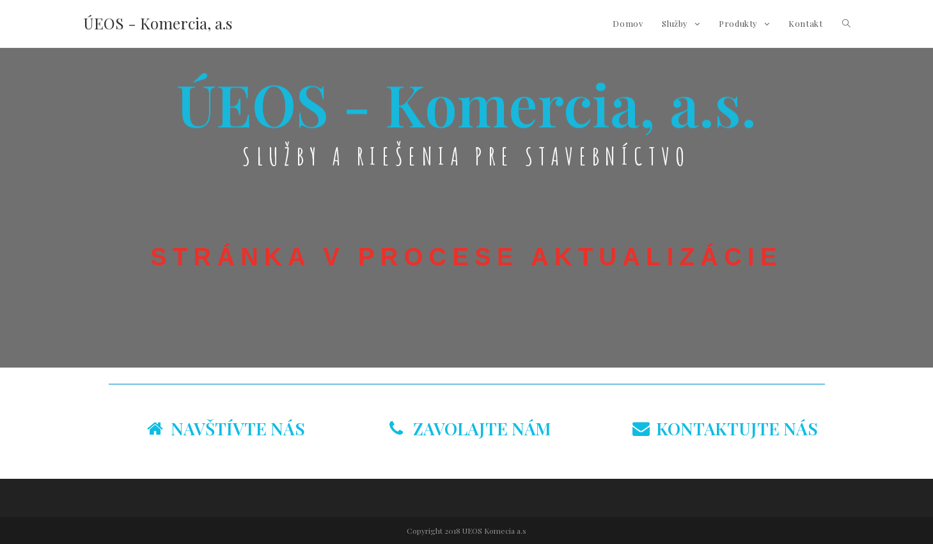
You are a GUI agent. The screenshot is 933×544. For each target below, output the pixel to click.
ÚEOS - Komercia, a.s (157, 23)
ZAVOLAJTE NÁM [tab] (470, 428)
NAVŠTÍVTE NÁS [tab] (226, 428)
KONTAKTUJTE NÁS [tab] (725, 428)
